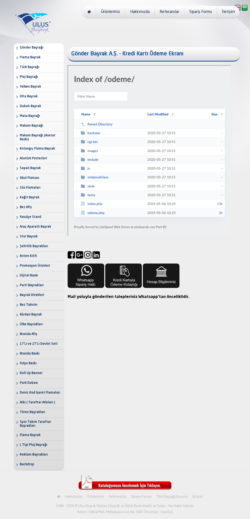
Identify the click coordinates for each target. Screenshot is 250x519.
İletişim (228, 12)
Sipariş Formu (200, 12)
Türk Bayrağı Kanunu (172, 497)
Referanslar (169, 12)
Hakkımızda (140, 12)
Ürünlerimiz (110, 12)
